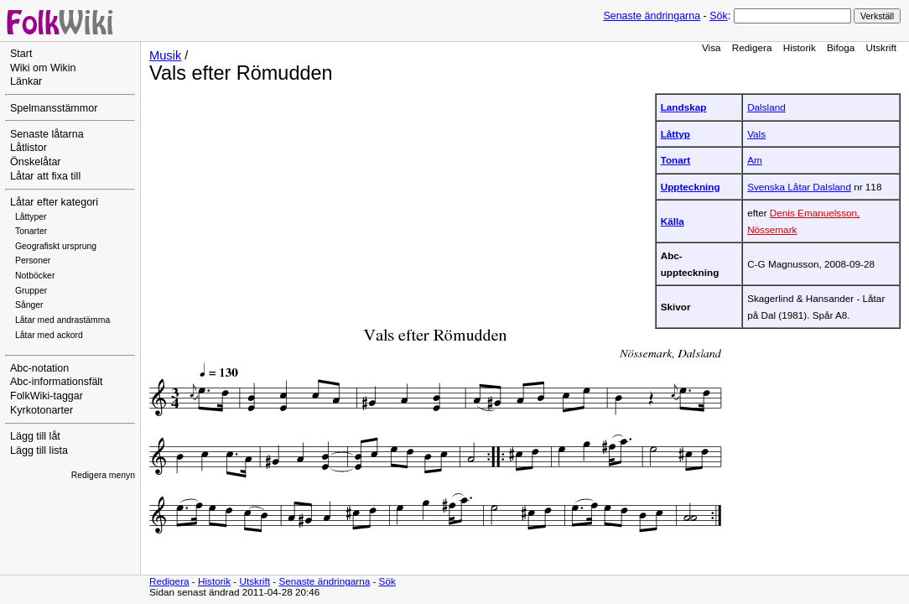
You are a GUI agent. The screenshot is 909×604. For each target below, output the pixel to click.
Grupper (31, 290)
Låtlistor (28, 148)
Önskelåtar (35, 162)
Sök (718, 16)
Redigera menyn (103, 475)
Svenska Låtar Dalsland (799, 186)
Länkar (26, 81)
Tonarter (31, 231)
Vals (756, 133)
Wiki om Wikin (43, 68)
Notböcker (35, 275)
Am (754, 159)
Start (21, 54)
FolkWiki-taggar (46, 396)
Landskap (684, 107)
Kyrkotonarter (41, 410)
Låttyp (675, 133)
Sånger (29, 305)
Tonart (676, 159)
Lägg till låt (35, 436)
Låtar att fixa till (45, 176)
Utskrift (881, 47)
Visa (711, 47)
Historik (799, 47)
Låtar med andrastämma (62, 320)
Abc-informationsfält (56, 382)
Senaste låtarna (47, 134)
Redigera (752, 47)
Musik (165, 55)
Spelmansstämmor (53, 108)
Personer (32, 260)
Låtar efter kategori (54, 202)
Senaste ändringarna (651, 16)
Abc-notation (39, 368)
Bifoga (840, 47)
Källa (672, 221)
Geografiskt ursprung (55, 246)
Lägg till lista (39, 450)
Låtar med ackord (49, 335)
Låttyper (31, 216)
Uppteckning (690, 186)
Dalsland (766, 107)
